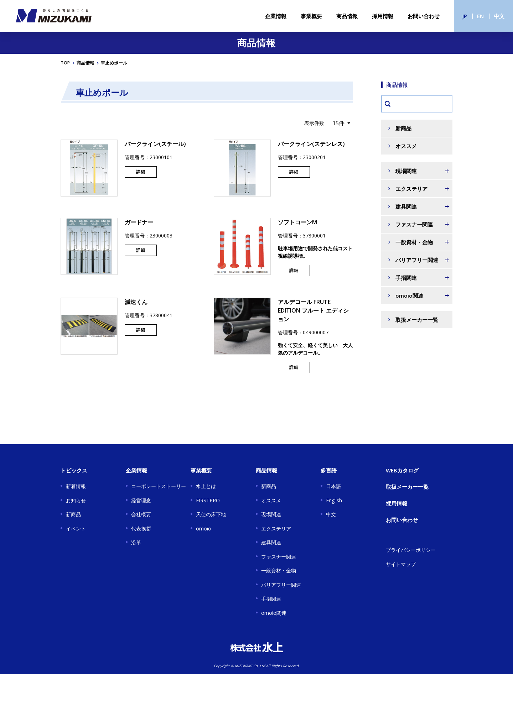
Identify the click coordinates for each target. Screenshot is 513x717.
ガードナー (139, 222)
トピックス (74, 470)
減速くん (136, 302)
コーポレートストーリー (158, 486)
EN (480, 16)
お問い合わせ (424, 16)
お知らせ (76, 500)
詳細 (140, 172)
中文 (499, 16)
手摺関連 (271, 598)
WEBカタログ (402, 470)
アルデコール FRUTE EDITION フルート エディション (313, 310)
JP (464, 16)
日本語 (333, 486)
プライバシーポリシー (411, 549)
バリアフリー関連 (281, 584)
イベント (76, 528)
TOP (65, 63)
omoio (203, 528)
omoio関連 (273, 612)
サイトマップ (401, 564)
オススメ (406, 146)
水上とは (206, 486)
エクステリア (276, 528)
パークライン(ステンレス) (311, 144)
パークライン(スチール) (155, 144)
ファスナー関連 (278, 556)
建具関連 (271, 542)
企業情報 (275, 16)
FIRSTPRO (208, 500)
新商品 (403, 128)
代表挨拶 (141, 528)
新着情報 (76, 486)
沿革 (136, 542)
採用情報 (382, 16)
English (334, 500)
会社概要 (141, 514)
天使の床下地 (211, 514)
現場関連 (271, 514)
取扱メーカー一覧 (416, 319)
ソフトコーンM (297, 222)
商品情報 (347, 16)
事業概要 (311, 16)
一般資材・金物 (278, 570)
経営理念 (141, 500)
